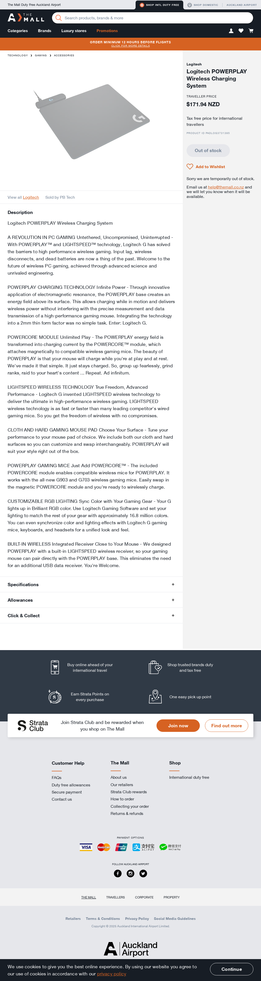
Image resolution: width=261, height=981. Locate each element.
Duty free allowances (71, 785)
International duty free (189, 777)
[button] (231, 31)
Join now (178, 725)
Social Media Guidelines (175, 918)
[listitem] (85, 667)
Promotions (107, 30)
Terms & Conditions (103, 918)
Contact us (62, 799)
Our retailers (122, 784)
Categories (18, 30)
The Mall (88, 897)
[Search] (59, 18)
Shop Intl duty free (159, 5)
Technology (18, 55)
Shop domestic (202, 5)
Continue (231, 969)
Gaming (41, 55)
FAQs (56, 777)
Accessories (64, 55)
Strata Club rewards (129, 791)
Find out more (226, 725)
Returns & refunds (127, 813)
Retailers (73, 918)
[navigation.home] (26, 18)
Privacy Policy (137, 918)
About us (119, 777)
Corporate (144, 897)
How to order (122, 799)
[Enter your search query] (152, 17)
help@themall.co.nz (226, 187)
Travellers (115, 897)
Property (172, 897)
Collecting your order (130, 806)
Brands (44, 30)
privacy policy (111, 973)
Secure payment (67, 792)
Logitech (31, 197)
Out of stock (208, 150)
